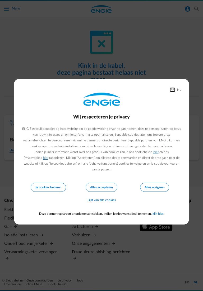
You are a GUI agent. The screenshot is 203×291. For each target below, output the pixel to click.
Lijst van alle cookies (101, 200)
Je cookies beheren (48, 187)
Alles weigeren (155, 187)
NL (179, 89)
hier (156, 152)
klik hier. (158, 213)
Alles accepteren (101, 187)
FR (172, 89)
